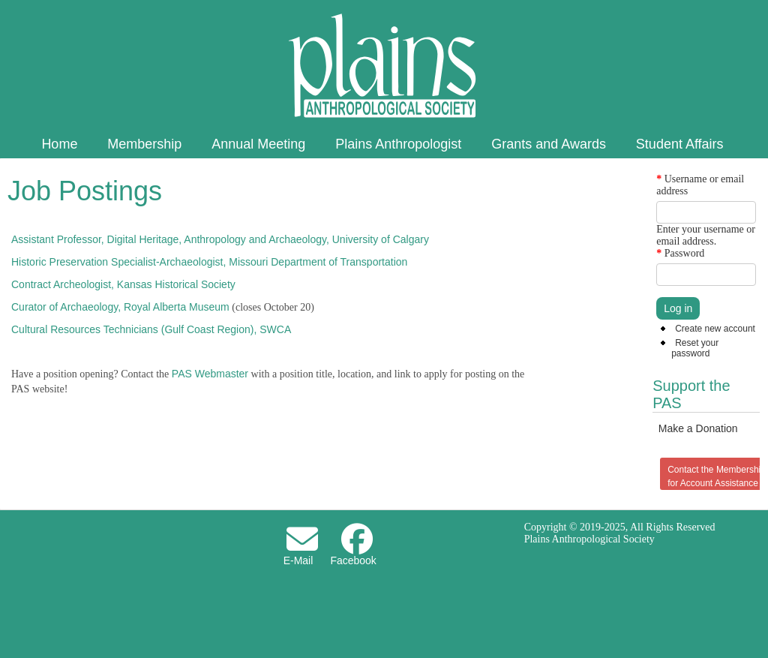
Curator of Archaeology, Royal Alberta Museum (120, 307)
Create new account (715, 328)
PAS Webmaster (210, 374)
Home (59, 144)
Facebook (353, 560)
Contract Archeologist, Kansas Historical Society (123, 284)
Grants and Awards (548, 144)
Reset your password (694, 348)
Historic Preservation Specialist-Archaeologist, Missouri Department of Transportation (209, 262)
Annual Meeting (258, 144)
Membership (144, 144)
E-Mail (299, 560)
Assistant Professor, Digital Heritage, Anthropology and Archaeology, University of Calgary (220, 239)
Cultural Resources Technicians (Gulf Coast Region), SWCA (151, 329)
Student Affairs (680, 144)
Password (680, 253)
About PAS (383, 174)
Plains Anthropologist (398, 144)
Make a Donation (698, 428)
